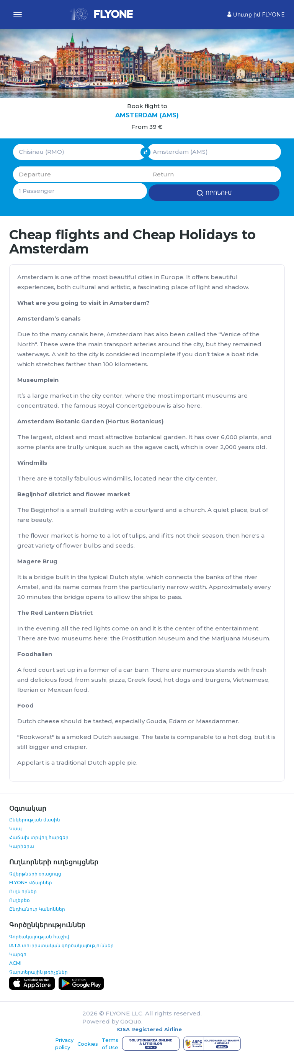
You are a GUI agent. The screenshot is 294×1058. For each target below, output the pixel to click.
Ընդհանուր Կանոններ (37, 908)
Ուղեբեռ (19, 899)
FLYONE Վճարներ (30, 882)
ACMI (15, 962)
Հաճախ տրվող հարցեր (39, 837)
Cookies (87, 1043)
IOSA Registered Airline (149, 1028)
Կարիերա (21, 846)
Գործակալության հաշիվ (39, 936)
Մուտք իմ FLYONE (256, 14)
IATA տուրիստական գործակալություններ (61, 945)
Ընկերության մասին (34, 819)
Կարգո (17, 953)
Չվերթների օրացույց (35, 873)
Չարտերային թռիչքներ (38, 971)
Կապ (15, 828)
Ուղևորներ (23, 890)
